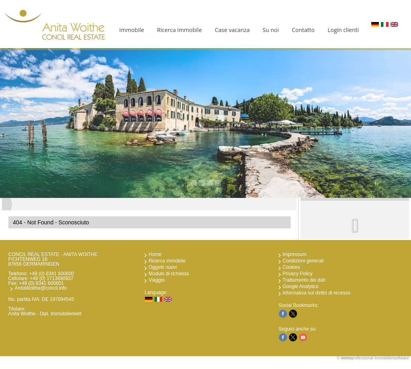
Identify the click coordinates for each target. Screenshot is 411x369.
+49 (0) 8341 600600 (51, 273)
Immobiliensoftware (391, 358)
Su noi (270, 30)
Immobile (131, 30)
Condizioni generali (303, 261)
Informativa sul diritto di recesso (316, 293)
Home (155, 254)
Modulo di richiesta (169, 273)
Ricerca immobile (179, 30)
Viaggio (157, 280)
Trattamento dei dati (304, 280)
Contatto (303, 30)
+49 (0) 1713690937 (51, 278)
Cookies (291, 267)
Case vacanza (232, 30)
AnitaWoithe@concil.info (40, 288)
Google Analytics (300, 286)
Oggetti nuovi (163, 267)
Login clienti (343, 30)
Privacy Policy (298, 273)
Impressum (294, 254)
